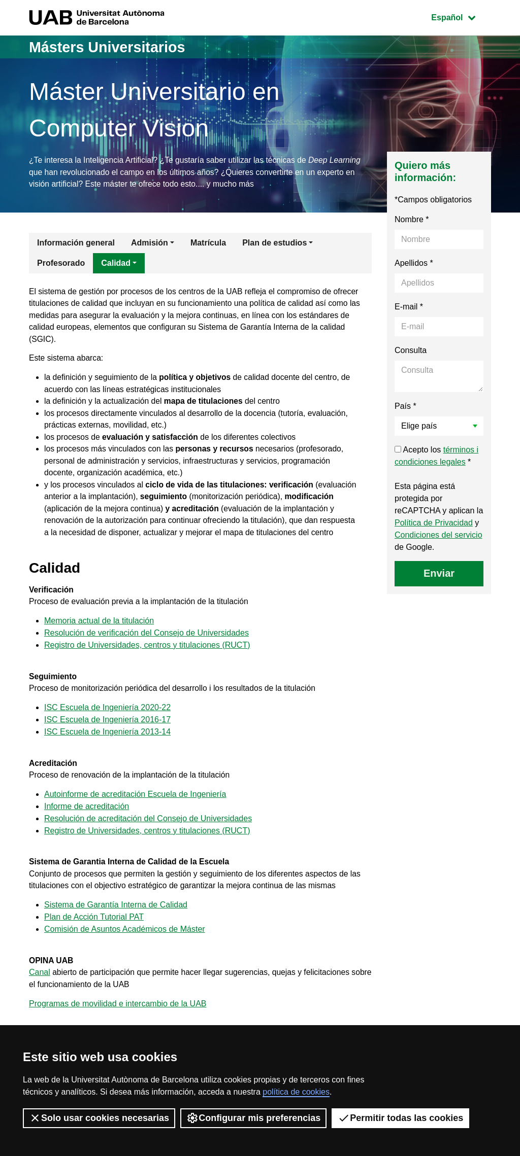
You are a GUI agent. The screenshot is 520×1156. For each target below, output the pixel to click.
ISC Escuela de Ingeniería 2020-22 (107, 730)
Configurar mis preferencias (253, 1118)
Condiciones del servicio (438, 536)
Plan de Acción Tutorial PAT (94, 943)
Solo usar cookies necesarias (99, 1118)
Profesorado (61, 264)
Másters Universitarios (110, 47)
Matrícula (208, 243)
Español (461, 16)
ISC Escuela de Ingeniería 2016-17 (107, 742)
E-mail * (409, 307)
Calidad (116, 264)
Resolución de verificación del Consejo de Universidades (146, 654)
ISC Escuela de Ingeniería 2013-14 (107, 754)
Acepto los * (436, 456)
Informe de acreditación (86, 830)
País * (405, 407)
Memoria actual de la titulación (99, 642)
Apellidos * (414, 264)
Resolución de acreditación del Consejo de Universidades (148, 842)
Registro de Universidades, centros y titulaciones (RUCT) (147, 666)
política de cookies (296, 1092)
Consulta (411, 351)
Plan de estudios (274, 243)
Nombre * (412, 220)
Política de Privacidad (434, 523)
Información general (76, 243)
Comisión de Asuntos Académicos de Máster (124, 955)
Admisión (149, 243)
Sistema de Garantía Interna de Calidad (115, 931)
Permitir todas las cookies (400, 1118)
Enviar (439, 574)
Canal (39, 999)
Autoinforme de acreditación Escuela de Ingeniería (135, 818)
